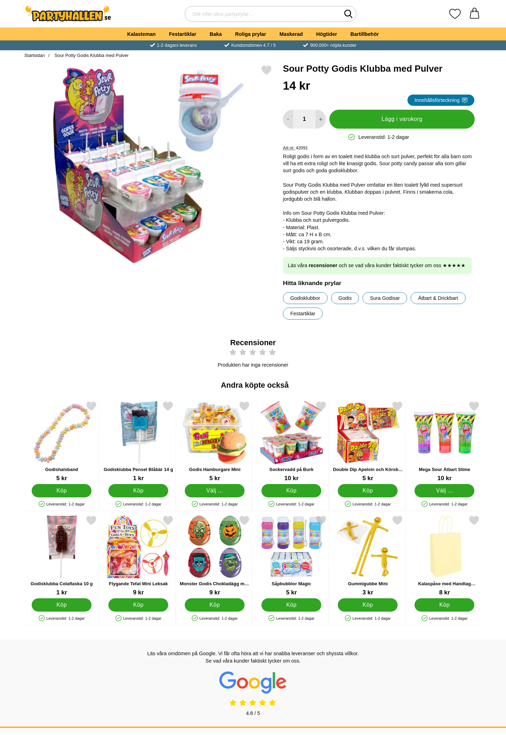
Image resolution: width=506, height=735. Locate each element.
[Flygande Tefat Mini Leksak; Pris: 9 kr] (138, 555)
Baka (216, 34)
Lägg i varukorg (401, 119)
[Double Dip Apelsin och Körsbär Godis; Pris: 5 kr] (367, 441)
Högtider (326, 34)
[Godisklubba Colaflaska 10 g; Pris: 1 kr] (61, 555)
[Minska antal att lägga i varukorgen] (288, 119)
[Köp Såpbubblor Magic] (291, 605)
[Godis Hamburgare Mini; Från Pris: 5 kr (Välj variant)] (214, 441)
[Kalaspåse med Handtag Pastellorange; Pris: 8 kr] (444, 555)
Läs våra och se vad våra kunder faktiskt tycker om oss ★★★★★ (377, 265)
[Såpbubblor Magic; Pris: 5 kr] (291, 555)
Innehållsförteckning (441, 100)
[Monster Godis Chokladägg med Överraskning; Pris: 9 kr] (214, 555)
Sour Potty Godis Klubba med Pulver (91, 55)
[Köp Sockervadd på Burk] (291, 490)
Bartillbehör (364, 34)
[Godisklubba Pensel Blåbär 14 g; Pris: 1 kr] (138, 441)
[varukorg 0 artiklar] (474, 13)
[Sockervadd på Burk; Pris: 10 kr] (291, 441)
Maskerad (291, 34)
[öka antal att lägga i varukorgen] (321, 119)
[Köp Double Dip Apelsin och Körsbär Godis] (368, 490)
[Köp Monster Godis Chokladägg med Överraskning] (215, 605)
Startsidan (34, 55)
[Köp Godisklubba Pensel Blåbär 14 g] (138, 490)
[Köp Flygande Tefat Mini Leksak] (138, 605)
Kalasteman (141, 34)
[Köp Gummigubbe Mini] (368, 605)
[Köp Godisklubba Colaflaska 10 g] (61, 605)
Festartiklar (182, 34)
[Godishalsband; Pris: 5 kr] (61, 441)
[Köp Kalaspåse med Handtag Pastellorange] (444, 605)
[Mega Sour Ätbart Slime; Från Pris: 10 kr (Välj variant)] (444, 441)
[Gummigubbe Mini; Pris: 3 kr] (367, 555)
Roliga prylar (250, 34)
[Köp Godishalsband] (61, 490)
